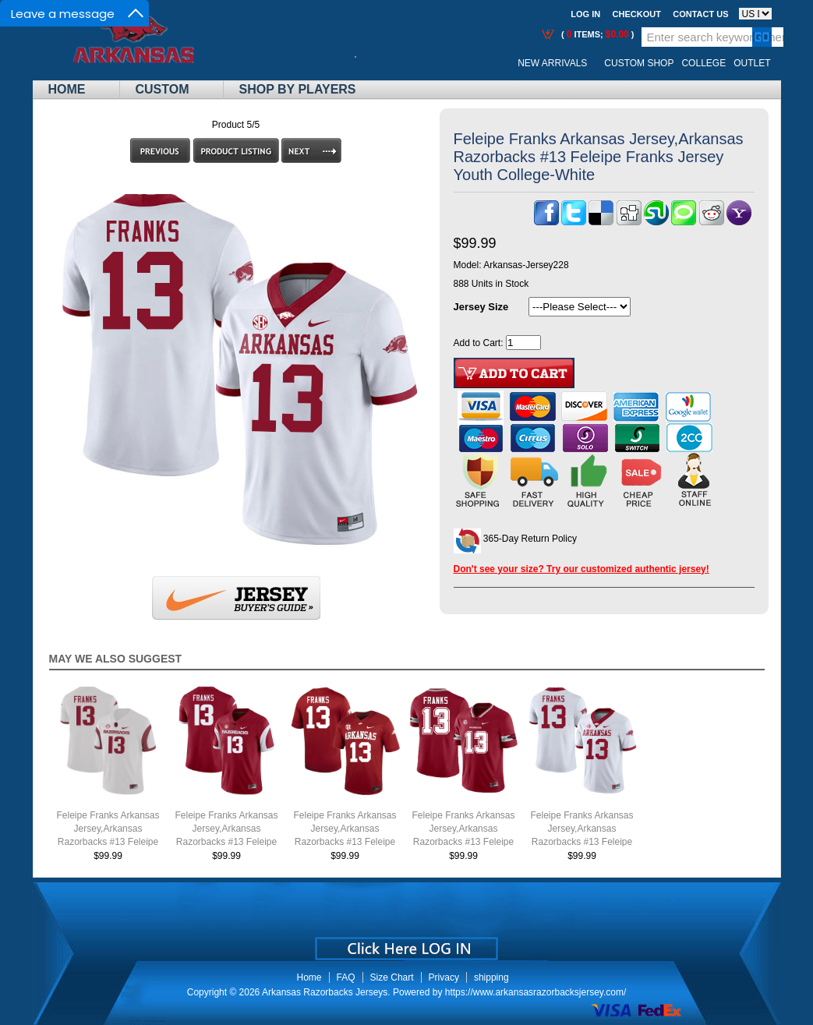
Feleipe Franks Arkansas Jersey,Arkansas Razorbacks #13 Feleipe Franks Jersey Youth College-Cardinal (344, 842)
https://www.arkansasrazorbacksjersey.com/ (536, 992)
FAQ (346, 977)
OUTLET (751, 63)
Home (67, 89)
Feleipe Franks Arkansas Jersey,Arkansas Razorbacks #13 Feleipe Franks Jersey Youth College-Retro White (107, 842)
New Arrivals (552, 63)
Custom (162, 89)
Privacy (444, 977)
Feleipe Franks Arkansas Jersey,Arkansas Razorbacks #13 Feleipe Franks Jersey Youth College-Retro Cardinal (226, 842)
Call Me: (367, 63)
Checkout (637, 14)
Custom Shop (638, 63)
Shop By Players (297, 89)
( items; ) (596, 34)
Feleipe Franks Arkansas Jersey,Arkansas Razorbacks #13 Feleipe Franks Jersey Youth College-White (581, 842)
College (703, 63)
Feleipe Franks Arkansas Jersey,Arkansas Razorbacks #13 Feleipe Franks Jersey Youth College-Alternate (463, 842)
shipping (491, 977)
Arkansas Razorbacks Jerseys (324, 992)
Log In (585, 14)
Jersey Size (481, 307)
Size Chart (392, 977)
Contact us (700, 14)
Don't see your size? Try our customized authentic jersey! (581, 569)
